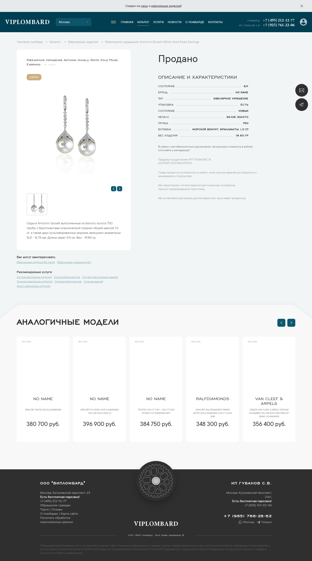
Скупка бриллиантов (67, 277)
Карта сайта (69, 514)
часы (144, 6)
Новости (174, 22)
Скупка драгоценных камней (100, 277)
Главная (127, 22)
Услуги (158, 22)
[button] (113, 188)
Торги (44, 509)
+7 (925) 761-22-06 (278, 25)
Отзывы (56, 509)
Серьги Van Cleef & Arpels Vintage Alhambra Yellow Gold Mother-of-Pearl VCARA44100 (269, 413)
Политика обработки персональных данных (56, 520)
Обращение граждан (55, 505)
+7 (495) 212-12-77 (278, 20)
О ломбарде (194, 22)
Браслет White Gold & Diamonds (43, 410)
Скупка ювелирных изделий (34, 277)
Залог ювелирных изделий (33, 286)
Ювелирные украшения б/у (74, 262)
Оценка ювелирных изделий (35, 281)
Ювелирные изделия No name (36, 262)
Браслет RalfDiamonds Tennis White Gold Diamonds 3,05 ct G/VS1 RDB (212, 413)
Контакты (215, 22)
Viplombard (27, 22)
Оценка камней (93, 281)
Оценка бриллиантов (68, 281)
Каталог (143, 22)
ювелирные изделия (166, 6)
